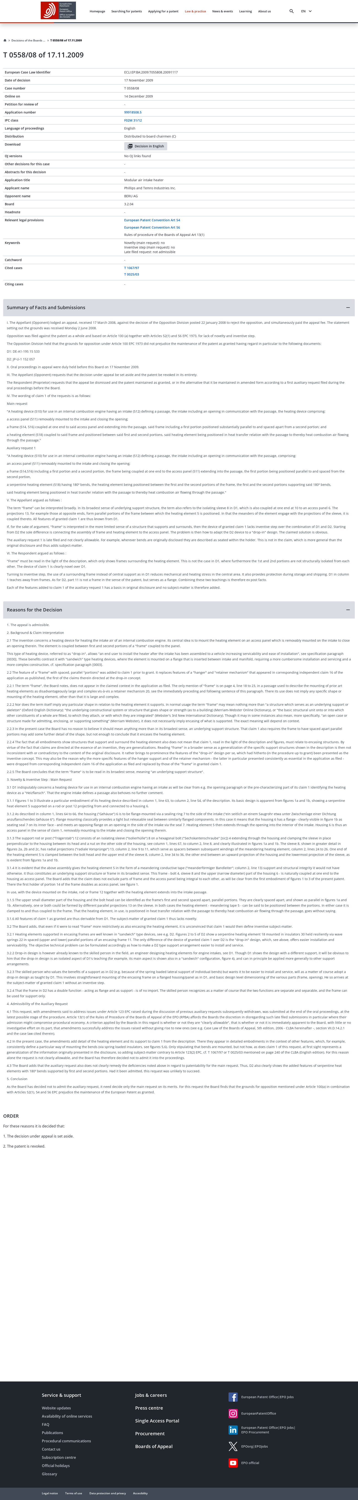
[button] (179, 307)
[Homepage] (5, 40)
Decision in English (145, 146)
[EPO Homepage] (58, 11)
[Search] (291, 11)
